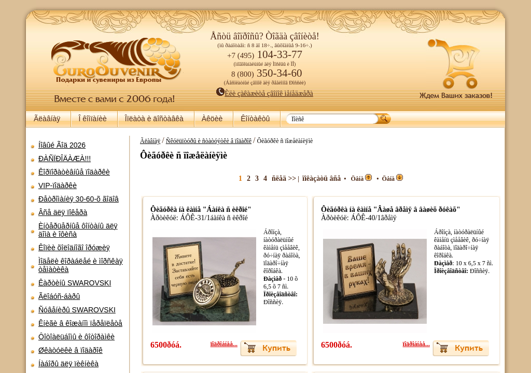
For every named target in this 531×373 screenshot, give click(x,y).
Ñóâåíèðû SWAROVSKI (77, 310)
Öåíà (359, 178)
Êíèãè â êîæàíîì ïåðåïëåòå (80, 323)
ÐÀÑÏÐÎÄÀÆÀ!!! (64, 158)
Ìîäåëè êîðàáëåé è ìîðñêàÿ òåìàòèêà (80, 265)
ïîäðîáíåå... (221, 344)
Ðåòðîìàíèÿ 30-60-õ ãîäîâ (78, 199)
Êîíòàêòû (255, 118)
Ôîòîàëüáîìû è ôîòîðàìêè (76, 337)
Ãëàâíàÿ (47, 118)
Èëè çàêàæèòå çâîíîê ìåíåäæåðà (264, 93)
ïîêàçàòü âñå (319, 178)
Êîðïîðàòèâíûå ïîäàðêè (74, 172)
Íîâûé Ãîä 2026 (62, 145)
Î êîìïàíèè (92, 118)
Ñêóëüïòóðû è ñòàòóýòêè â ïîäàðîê (206, 141)
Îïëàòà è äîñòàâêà (154, 118)
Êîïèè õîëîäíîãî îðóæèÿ (74, 247)
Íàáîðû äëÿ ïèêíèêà (68, 364)
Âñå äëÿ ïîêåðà (62, 212)
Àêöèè (212, 118)
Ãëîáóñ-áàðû (59, 296)
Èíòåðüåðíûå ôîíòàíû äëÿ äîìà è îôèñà (78, 230)
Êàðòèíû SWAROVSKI (74, 283)
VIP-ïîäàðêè (57, 185)
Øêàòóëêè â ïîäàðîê (70, 350)
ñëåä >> (282, 178)
